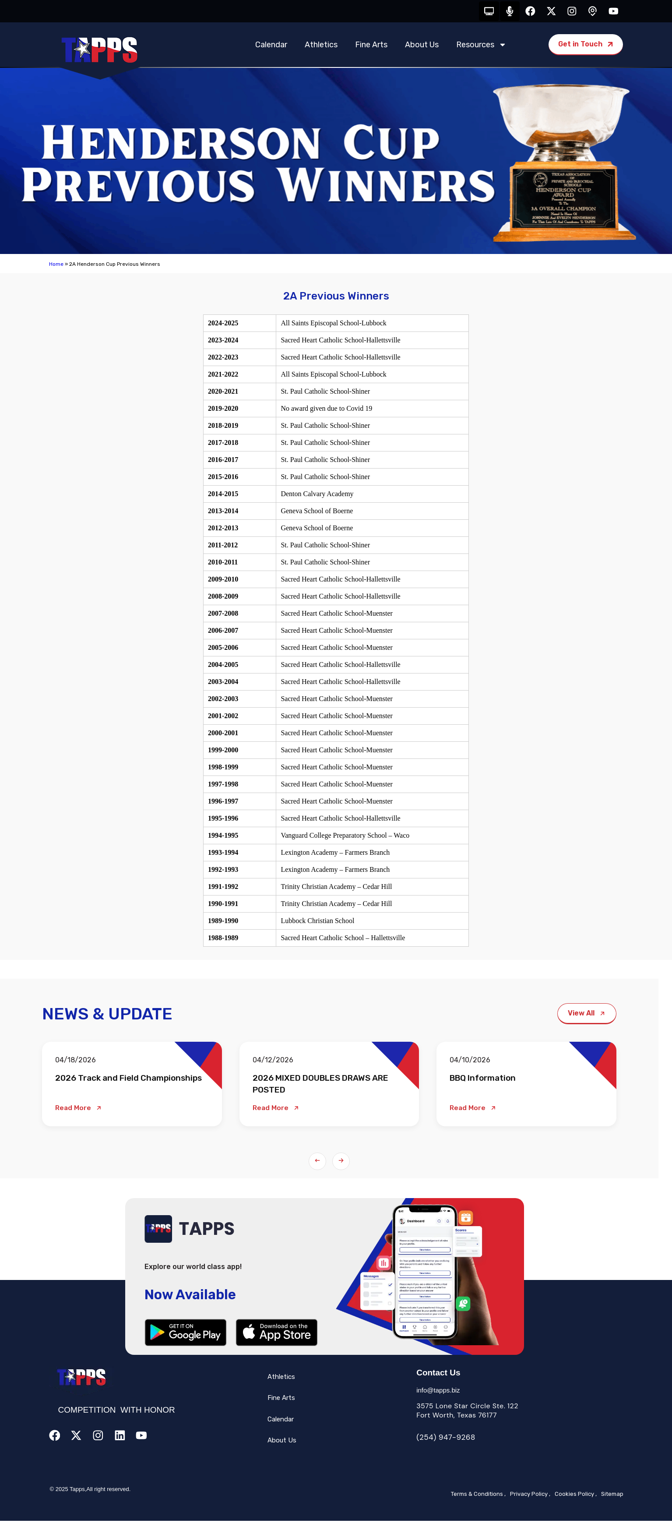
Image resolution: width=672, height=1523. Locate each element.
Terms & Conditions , (478, 1495)
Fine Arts (371, 47)
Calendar (271, 47)
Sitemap (612, 1495)
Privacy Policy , (530, 1495)
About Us (422, 47)
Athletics (321, 47)
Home (56, 266)
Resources (481, 47)
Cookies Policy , (576, 1495)
